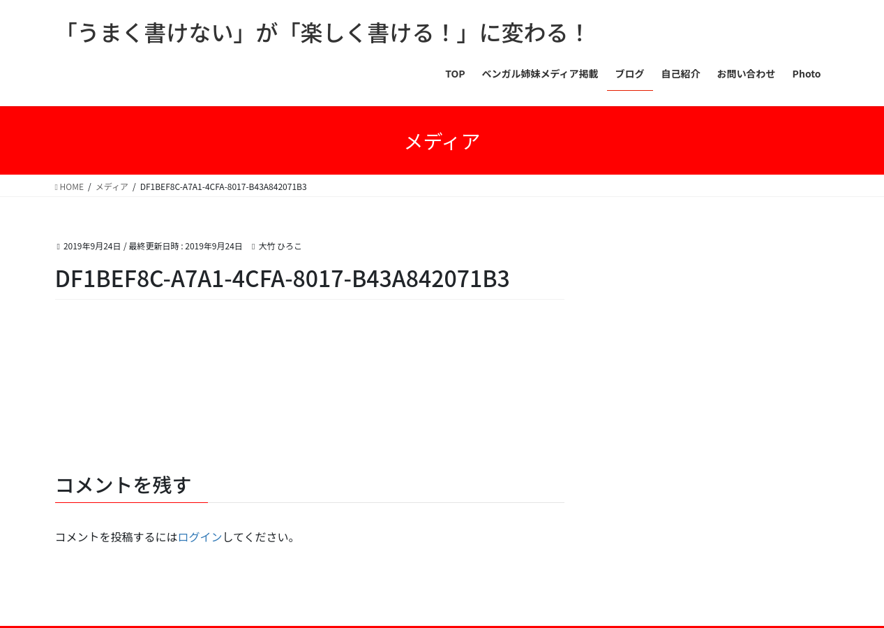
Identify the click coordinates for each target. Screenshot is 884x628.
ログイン (200, 536)
